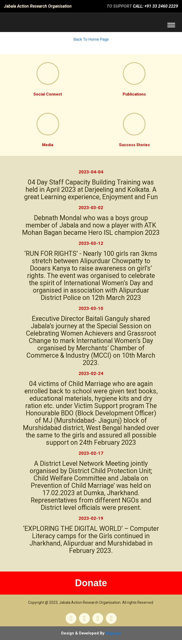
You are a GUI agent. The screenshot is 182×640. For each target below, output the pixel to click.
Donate (91, 583)
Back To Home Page (91, 39)
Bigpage (113, 633)
